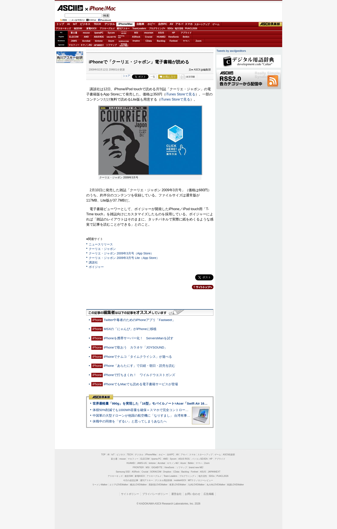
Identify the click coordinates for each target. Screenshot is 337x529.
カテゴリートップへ (200, 287)
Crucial (148, 37)
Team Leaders (170, 476)
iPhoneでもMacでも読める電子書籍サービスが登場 (141, 384)
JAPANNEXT (99, 45)
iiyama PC (156, 459)
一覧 (152, 76)
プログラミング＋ (187, 476)
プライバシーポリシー (155, 493)
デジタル (109, 24)
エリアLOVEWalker (118, 484)
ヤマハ (186, 41)
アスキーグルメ (107, 28)
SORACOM (155, 472)
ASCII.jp (70, 8)
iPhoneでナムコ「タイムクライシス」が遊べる (138, 356)
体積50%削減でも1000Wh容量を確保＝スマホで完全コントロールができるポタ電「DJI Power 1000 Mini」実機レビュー (180, 410)
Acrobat (86, 41)
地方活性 (179, 28)
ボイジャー (96, 267)
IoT (75, 24)
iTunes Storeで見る (180, 94)
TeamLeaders (139, 28)
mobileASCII (180, 480)
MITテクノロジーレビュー (200, 480)
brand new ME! (196, 467)
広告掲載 (209, 493)
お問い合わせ (192, 493)
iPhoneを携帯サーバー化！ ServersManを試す (138, 338)
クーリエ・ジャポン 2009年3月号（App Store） (121, 253)
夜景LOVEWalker (177, 484)
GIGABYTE (111, 37)
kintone (99, 41)
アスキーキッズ (63, 28)
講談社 (93, 262)
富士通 (74, 33)
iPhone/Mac (100, 8)
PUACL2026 (191, 28)
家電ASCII (91, 28)
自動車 (140, 24)
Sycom (111, 33)
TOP (103, 454)
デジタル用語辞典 (163, 480)
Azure (111, 41)
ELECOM (73, 37)
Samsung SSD (123, 472)
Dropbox (136, 41)
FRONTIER (148, 33)
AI (68, 24)
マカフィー (74, 45)
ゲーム (215, 24)
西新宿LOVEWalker (158, 484)
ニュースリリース (101, 244)
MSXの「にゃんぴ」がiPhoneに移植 (130, 329)
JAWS (74, 41)
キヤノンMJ (86, 45)
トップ (60, 24)
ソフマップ (111, 45)
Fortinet (174, 41)
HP (173, 33)
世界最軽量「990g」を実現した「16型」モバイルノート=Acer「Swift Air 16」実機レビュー (160, 403)
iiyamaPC (98, 33)
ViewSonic (173, 37)
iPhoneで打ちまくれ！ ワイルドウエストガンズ (139, 375)
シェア (126, 75)
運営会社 (176, 493)
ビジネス (85, 24)
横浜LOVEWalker (138, 484)
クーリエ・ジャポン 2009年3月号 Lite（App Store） (124, 258)
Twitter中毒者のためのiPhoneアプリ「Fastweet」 (139, 320)
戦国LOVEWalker (235, 484)
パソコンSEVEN (124, 32)
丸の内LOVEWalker (216, 484)
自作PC (162, 24)
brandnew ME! (123, 45)
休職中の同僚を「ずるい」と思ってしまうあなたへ (130, 421)
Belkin (186, 37)
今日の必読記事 (130, 480)
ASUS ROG (99, 37)
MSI (136, 33)
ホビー (151, 24)
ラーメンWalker (99, 484)
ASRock (136, 37)
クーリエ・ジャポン (102, 249)
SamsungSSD (121, 36)
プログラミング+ (157, 28)
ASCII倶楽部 (270, 24)
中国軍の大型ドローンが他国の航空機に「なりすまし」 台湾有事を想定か (146, 415)
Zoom (198, 41)
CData (149, 41)
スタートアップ (201, 24)
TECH (97, 24)
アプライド (186, 33)
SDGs (170, 28)
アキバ (179, 24)
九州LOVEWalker (196, 484)
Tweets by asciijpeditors (231, 50)
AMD (86, 37)
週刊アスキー (123, 28)
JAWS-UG (142, 463)
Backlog (161, 41)
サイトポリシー (130, 493)
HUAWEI (161, 37)
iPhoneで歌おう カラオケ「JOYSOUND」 (135, 347)
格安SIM (78, 28)
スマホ (189, 24)
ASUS (161, 33)
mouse (86, 33)
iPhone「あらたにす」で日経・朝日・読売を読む (139, 365)
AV (171, 24)
